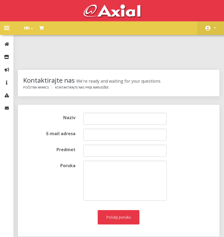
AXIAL (125, 227)
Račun (215, 28)
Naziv (71, 91)
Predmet (67, 123)
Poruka (69, 139)
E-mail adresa (62, 107)
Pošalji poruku (119, 190)
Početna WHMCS (40, 61)
